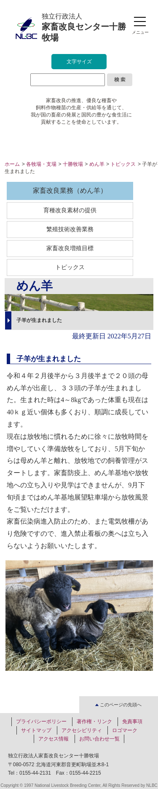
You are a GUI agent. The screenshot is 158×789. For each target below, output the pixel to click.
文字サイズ (79, 62)
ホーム (12, 164)
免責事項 (132, 721)
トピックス (123, 164)
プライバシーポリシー (41, 721)
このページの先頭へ (118, 704)
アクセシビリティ (82, 730)
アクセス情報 (53, 739)
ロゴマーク (124, 730)
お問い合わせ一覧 (99, 739)
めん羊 (96, 164)
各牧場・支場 (41, 164)
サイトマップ (36, 730)
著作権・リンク (94, 721)
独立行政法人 (84, 27)
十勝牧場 (73, 164)
